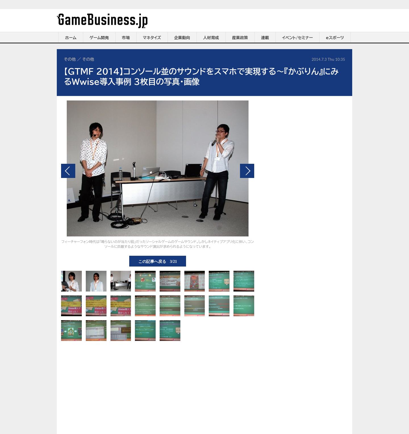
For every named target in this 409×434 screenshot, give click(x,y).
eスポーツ (335, 38)
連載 (265, 38)
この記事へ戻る (157, 261)
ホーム (70, 38)
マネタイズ (152, 38)
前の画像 (68, 171)
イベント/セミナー (297, 38)
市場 (126, 38)
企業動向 (182, 38)
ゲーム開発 (99, 38)
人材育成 (211, 38)
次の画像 (247, 171)
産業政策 (240, 38)
